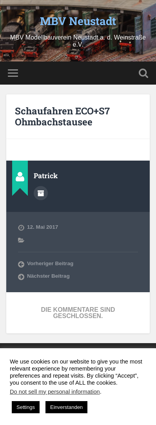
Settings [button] (25, 407)
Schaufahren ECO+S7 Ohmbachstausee (62, 116)
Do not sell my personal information (55, 392)
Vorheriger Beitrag (50, 263)
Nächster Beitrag (48, 276)
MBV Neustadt (78, 21)
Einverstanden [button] (66, 407)
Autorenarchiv (41, 193)
